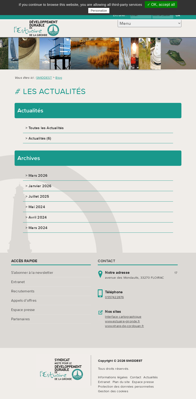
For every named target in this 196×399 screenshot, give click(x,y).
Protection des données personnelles (126, 386)
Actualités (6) (39, 138)
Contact (135, 377)
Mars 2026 (37, 175)
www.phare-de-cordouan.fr (124, 326)
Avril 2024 (37, 217)
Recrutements (22, 291)
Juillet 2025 (38, 196)
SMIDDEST (44, 77)
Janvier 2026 (39, 185)
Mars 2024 (37, 227)
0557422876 (114, 297)
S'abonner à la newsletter (32, 272)
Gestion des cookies (113, 391)
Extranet (18, 281)
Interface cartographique (123, 316)
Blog (58, 77)
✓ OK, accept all (161, 5)
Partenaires (20, 319)
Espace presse (23, 309)
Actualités (150, 377)
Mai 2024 (36, 206)
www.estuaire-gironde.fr (122, 321)
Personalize (99, 10)
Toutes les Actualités (46, 127)
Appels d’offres (23, 300)
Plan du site (121, 382)
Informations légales (113, 377)
